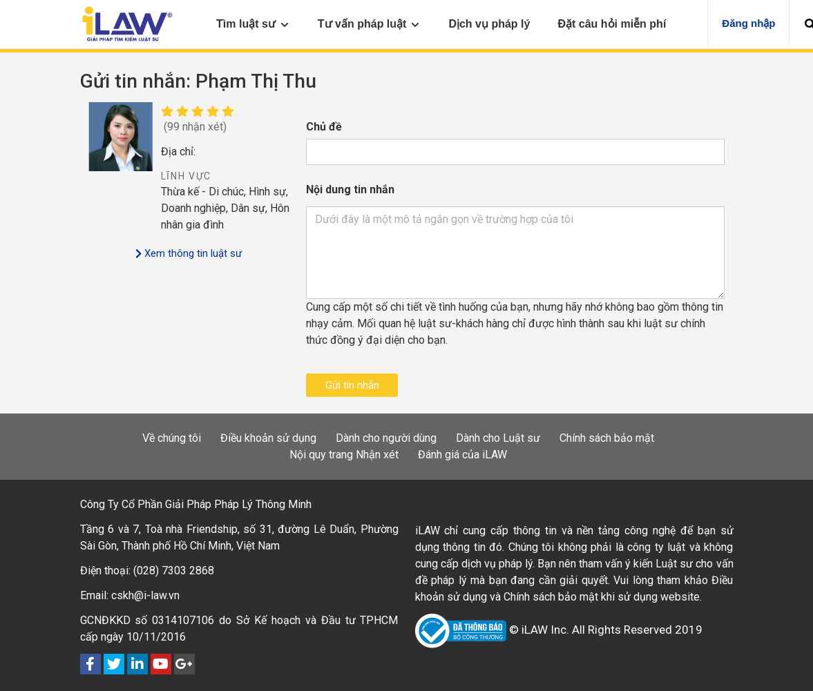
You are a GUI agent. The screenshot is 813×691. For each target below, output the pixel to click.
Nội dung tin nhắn (350, 189)
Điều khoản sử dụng (268, 438)
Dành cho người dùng (386, 438)
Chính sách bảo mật (606, 438)
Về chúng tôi (171, 438)
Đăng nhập (748, 23)
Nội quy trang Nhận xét (344, 454)
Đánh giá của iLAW (462, 454)
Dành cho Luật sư (498, 438)
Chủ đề (324, 126)
